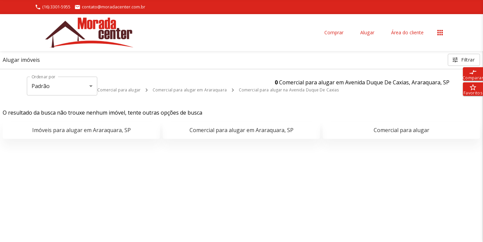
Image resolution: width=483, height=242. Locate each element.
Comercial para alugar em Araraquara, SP (241, 130)
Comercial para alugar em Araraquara (190, 90)
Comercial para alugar (119, 90)
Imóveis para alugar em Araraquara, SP (81, 130)
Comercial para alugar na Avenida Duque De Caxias (289, 90)
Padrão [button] (41, 86)
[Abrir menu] (440, 33)
